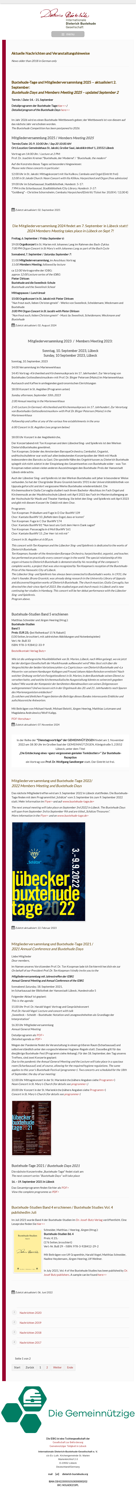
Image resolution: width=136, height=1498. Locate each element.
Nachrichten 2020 (30, 1312)
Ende (70, 1367)
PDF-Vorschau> (21, 718)
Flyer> (49, 801)
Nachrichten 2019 (30, 1322)
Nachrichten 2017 (30, 1342)
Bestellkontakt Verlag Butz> (28, 650)
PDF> (40, 1035)
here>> (65, 109)
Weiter (57, 1367)
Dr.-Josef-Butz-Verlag (89, 1219)
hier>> (62, 105)
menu (68, 34)
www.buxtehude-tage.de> (78, 801)
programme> (79, 1084)
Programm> (106, 1080)
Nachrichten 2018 (30, 1332)
